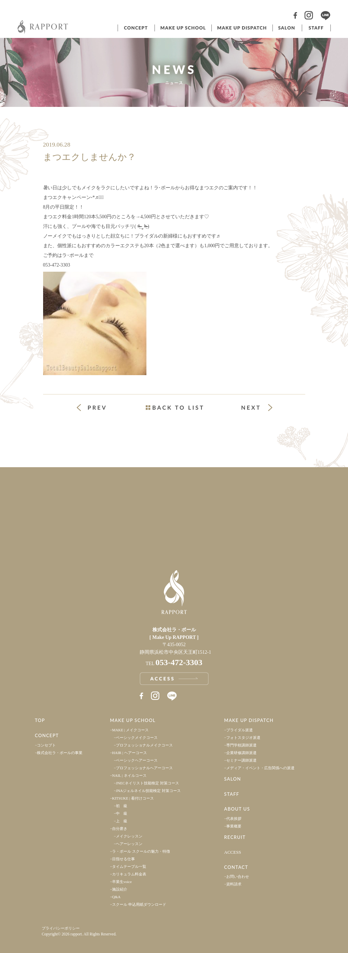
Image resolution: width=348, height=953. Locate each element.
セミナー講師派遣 (241, 760)
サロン (286, 27)
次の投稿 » (257, 407)
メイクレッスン (129, 836)
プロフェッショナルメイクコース (144, 745)
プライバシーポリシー (61, 928)
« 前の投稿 (98, 408)
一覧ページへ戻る (174, 407)
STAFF (231, 794)
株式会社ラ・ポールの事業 (59, 753)
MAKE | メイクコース (130, 730)
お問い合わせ (237, 876)
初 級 (121, 806)
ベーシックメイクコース (137, 737)
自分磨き (119, 828)
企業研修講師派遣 (241, 753)
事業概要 (233, 826)
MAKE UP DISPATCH (249, 720)
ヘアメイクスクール (182, 27)
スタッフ (316, 27)
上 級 (121, 821)
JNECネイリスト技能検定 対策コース (147, 783)
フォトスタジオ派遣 (243, 737)
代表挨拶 (233, 818)
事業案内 (87, 486)
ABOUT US (237, 809)
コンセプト (135, 27)
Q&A (116, 897)
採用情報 (261, 486)
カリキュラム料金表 (129, 874)
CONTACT (236, 867)
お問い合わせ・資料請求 (261, 526)
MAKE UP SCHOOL (133, 720)
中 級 (121, 813)
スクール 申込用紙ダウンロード (139, 904)
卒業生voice (122, 882)
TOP (40, 720)
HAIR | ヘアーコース (129, 753)
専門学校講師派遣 (241, 745)
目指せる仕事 (123, 859)
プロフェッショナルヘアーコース (144, 768)
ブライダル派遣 (239, 730)
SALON (232, 779)
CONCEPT (47, 735)
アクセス (87, 526)
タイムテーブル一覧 (129, 866)
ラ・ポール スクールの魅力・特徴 (141, 851)
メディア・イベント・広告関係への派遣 (260, 768)
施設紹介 (119, 889)
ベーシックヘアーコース (137, 760)
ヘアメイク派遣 (241, 27)
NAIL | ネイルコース (129, 775)
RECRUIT (235, 837)
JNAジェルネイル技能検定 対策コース (148, 791)
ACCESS (232, 852)
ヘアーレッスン (129, 844)
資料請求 (233, 884)
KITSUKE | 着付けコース (133, 798)
